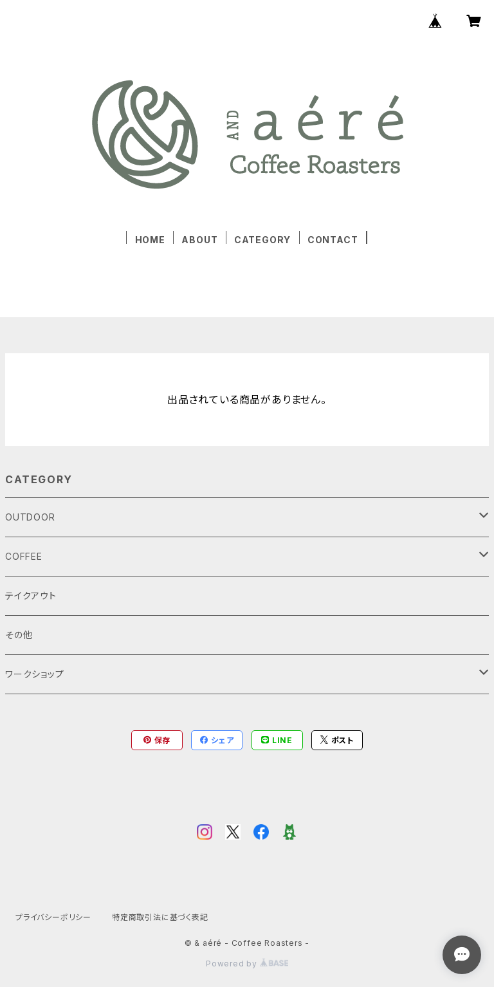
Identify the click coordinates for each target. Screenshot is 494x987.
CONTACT (332, 239)
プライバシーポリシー (53, 917)
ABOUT (199, 239)
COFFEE (23, 556)
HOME (150, 239)
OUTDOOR (30, 517)
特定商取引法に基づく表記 (160, 917)
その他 (18, 634)
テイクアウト (31, 595)
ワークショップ (34, 674)
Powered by (247, 963)
